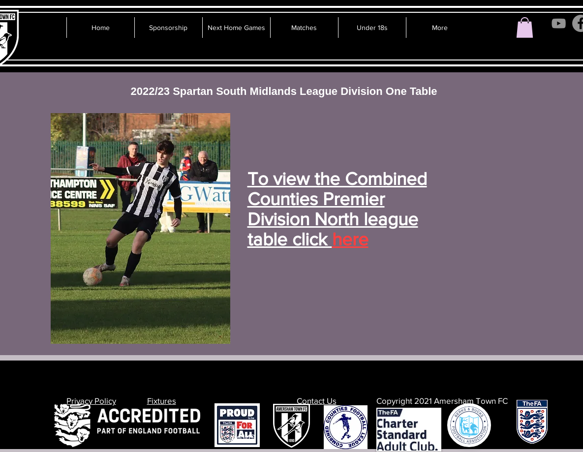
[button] (524, 27)
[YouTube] (558, 23)
